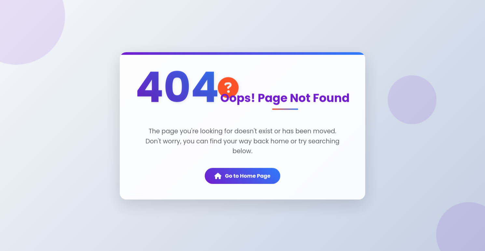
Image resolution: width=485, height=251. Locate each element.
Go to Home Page (242, 176)
